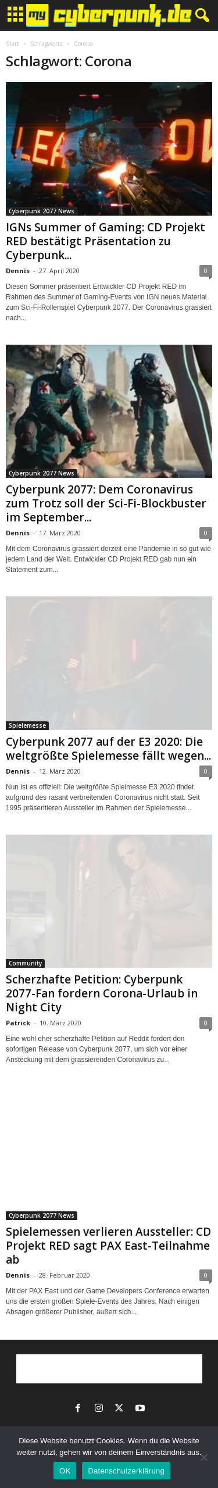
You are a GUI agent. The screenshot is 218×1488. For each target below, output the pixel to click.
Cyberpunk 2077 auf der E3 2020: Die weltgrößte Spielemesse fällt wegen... (108, 748)
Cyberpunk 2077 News (41, 211)
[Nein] (203, 1457)
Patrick (18, 1022)
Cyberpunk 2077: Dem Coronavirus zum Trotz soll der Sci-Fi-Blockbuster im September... (106, 503)
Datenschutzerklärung (126, 1470)
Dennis (18, 270)
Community (25, 963)
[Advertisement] (109, 1368)
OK (64, 1470)
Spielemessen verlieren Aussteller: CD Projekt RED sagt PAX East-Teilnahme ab (108, 1245)
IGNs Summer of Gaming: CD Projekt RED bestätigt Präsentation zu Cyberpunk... (105, 241)
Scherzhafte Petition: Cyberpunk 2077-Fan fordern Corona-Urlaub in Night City (102, 993)
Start (12, 44)
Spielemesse (27, 725)
